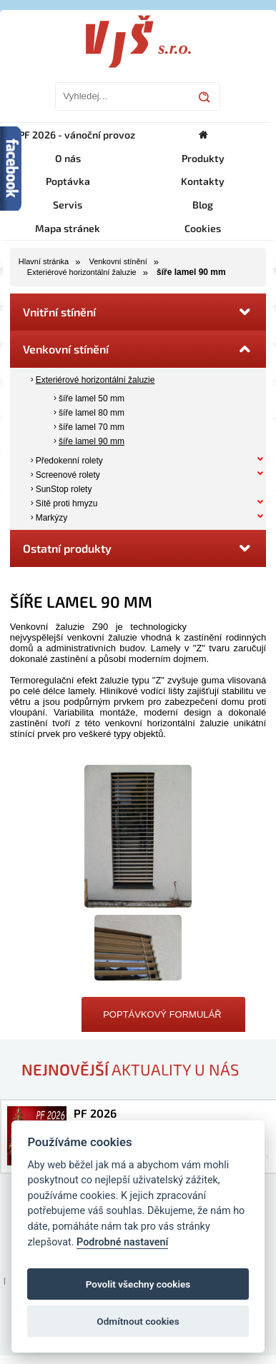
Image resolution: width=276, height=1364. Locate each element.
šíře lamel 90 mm (91, 441)
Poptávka (68, 181)
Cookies (202, 228)
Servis (67, 205)
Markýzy (52, 518)
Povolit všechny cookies (138, 1284)
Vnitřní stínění (138, 312)
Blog (202, 205)
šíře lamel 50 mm (91, 398)
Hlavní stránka (44, 261)
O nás (68, 158)
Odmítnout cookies (138, 1321)
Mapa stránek (67, 228)
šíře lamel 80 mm (91, 413)
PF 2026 (95, 1113)
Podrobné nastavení (122, 1242)
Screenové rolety (68, 475)
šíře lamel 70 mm (91, 427)
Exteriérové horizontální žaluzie (82, 272)
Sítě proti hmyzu (67, 503)
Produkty (203, 158)
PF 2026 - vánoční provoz (77, 135)
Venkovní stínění (118, 261)
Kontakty (203, 181)
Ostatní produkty (138, 548)
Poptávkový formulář (162, 1014)
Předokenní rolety (69, 461)
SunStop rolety (64, 489)
